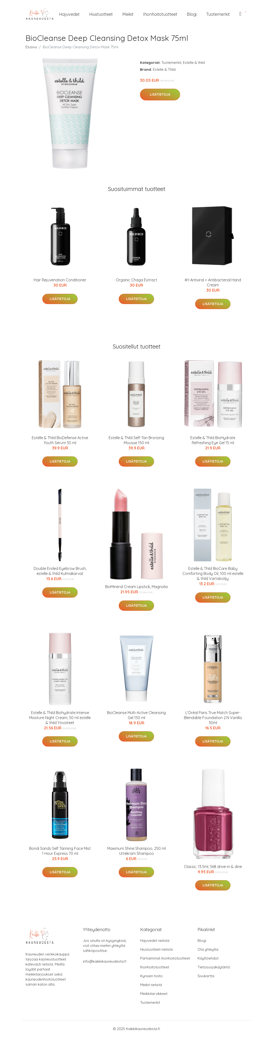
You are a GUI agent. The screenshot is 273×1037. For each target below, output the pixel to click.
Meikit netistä (151, 984)
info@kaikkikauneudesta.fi (104, 961)
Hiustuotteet (101, 14)
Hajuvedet (69, 14)
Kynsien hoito (151, 976)
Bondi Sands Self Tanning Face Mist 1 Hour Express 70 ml (60, 851)
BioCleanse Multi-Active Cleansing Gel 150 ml (136, 715)
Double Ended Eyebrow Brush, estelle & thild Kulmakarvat (60, 571)
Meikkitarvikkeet (153, 993)
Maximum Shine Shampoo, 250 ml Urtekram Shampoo (136, 851)
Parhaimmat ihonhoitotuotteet (165, 958)
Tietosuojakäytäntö (214, 967)
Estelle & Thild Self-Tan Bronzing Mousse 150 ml (136, 440)
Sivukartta (206, 976)
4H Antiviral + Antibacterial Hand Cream (213, 282)
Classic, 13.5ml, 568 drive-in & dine (213, 866)
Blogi (192, 14)
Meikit (128, 14)
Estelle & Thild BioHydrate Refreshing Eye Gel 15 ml (212, 440)
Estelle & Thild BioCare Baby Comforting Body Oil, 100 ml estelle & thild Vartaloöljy (212, 573)
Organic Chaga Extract (136, 280)
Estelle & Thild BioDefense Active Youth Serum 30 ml (60, 440)
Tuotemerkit (218, 14)
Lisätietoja (160, 94)
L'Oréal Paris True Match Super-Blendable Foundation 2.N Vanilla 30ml (213, 717)
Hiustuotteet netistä (156, 949)
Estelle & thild (194, 62)
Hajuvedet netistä (154, 940)
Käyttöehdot (208, 958)
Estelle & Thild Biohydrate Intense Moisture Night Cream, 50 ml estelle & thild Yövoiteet (60, 717)
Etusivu (31, 47)
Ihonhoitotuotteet (160, 14)
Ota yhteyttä (208, 949)
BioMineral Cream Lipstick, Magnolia (136, 586)
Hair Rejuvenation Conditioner (60, 280)
